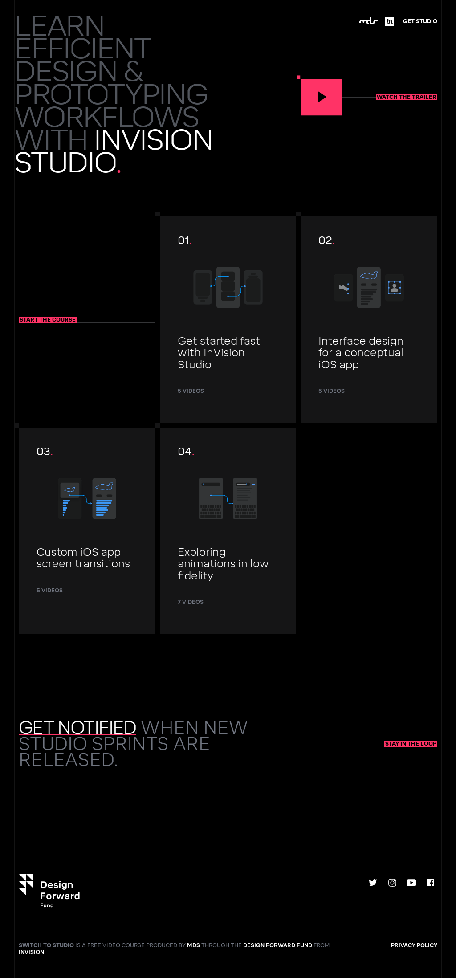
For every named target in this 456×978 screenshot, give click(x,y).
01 (228, 319)
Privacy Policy (414, 945)
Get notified (77, 728)
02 (368, 319)
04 (228, 530)
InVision (31, 952)
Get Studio (420, 21)
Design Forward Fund (277, 945)
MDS (193, 945)
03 (87, 524)
